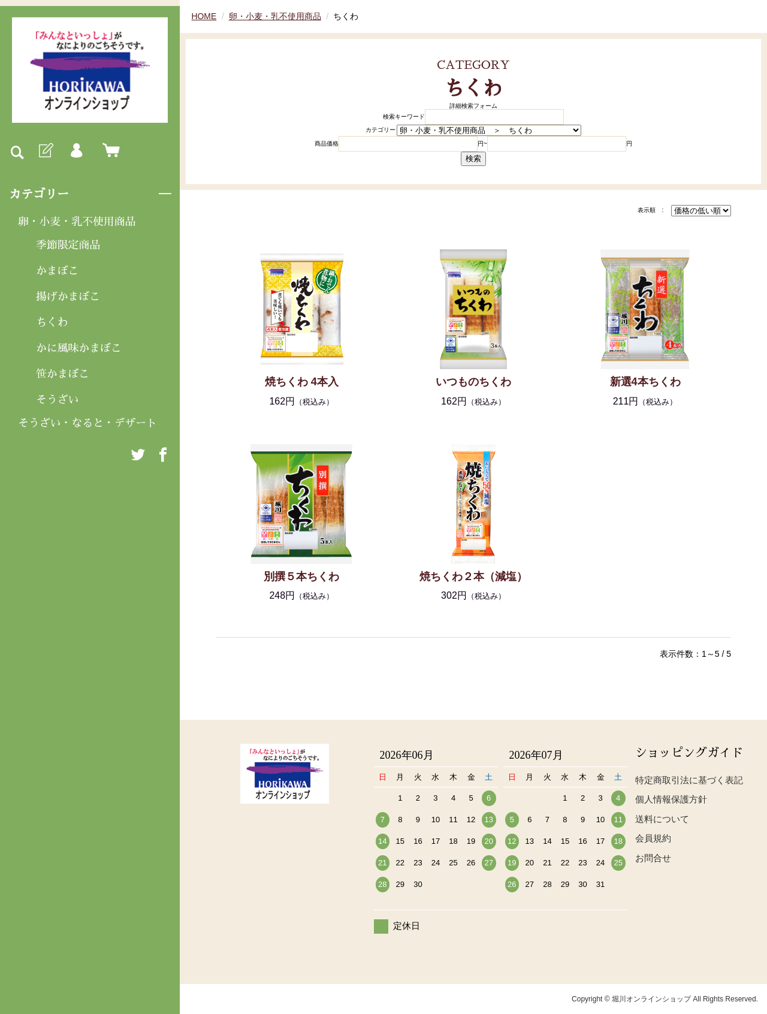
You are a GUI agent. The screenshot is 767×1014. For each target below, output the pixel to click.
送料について (662, 819)
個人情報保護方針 (671, 799)
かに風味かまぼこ (79, 348)
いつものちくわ (473, 382)
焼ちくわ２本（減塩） (473, 577)
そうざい (57, 400)
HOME (204, 16)
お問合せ (653, 858)
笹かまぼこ (63, 374)
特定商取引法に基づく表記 (689, 780)
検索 (473, 158)
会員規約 (653, 838)
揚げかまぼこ (68, 297)
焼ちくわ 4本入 (302, 382)
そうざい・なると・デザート (88, 424)
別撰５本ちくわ (301, 577)
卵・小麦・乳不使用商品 (77, 221)
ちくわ (52, 323)
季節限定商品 (68, 245)
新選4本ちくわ (645, 382)
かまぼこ (57, 270)
